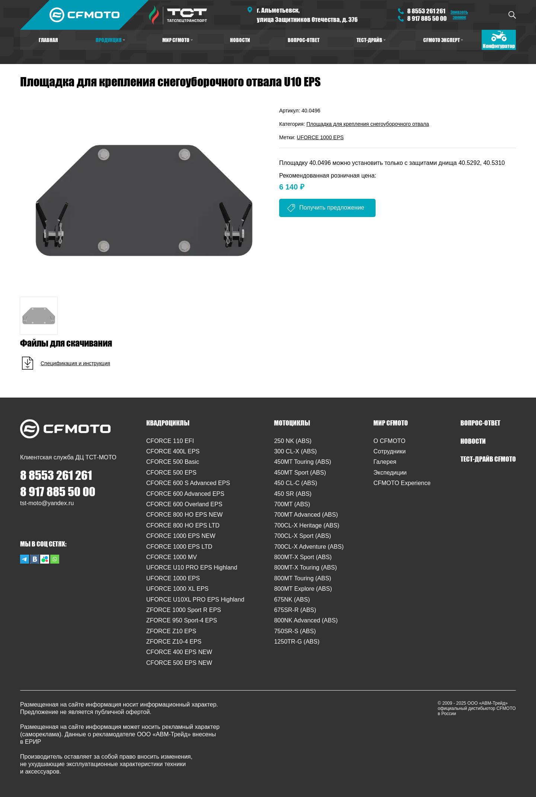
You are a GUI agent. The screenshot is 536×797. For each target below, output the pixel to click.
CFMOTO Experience (402, 483)
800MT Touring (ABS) (302, 578)
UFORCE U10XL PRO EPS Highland (195, 599)
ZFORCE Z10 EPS (171, 631)
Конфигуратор (499, 45)
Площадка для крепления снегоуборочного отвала (367, 124)
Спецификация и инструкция (75, 363)
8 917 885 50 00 (427, 18)
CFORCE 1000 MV (171, 557)
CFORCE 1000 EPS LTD (179, 546)
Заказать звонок (459, 14)
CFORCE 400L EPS (173, 451)
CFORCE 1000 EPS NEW (181, 536)
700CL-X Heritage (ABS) (306, 525)
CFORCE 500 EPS (171, 472)
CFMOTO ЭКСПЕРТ (443, 39)
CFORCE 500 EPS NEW (179, 663)
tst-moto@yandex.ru (47, 503)
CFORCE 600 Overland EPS (184, 504)
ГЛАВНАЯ (48, 39)
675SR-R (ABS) (295, 610)
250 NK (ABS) (292, 441)
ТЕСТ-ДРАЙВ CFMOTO (488, 459)
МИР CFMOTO (177, 39)
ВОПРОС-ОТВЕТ (303, 39)
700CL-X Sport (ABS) (302, 536)
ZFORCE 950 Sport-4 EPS (181, 620)
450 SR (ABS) (292, 494)
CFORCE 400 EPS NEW (179, 652)
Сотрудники (389, 451)
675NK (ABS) (292, 599)
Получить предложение (331, 207)
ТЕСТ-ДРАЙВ (371, 39)
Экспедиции (389, 472)
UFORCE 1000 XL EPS (177, 589)
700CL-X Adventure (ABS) (309, 546)
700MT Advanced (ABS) (306, 514)
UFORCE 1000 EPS (320, 137)
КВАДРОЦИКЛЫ (167, 423)
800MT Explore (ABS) (303, 589)
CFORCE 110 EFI (170, 441)
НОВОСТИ (240, 39)
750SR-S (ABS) (295, 631)
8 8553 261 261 (426, 11)
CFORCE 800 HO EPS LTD (183, 525)
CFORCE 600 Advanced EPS (185, 494)
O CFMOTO (389, 441)
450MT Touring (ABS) (302, 462)
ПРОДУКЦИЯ (110, 39)
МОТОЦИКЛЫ (292, 423)
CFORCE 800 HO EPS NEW (184, 514)
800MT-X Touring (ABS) (305, 567)
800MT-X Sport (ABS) (303, 557)
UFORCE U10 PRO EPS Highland (191, 567)
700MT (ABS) (292, 504)
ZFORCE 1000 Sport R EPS (183, 610)
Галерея (384, 462)
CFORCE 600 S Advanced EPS (188, 483)
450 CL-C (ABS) (295, 483)
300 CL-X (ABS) (295, 451)
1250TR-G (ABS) (296, 641)
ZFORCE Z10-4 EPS (173, 641)
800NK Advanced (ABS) (306, 620)
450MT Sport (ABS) (300, 472)
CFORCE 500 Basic (172, 462)
